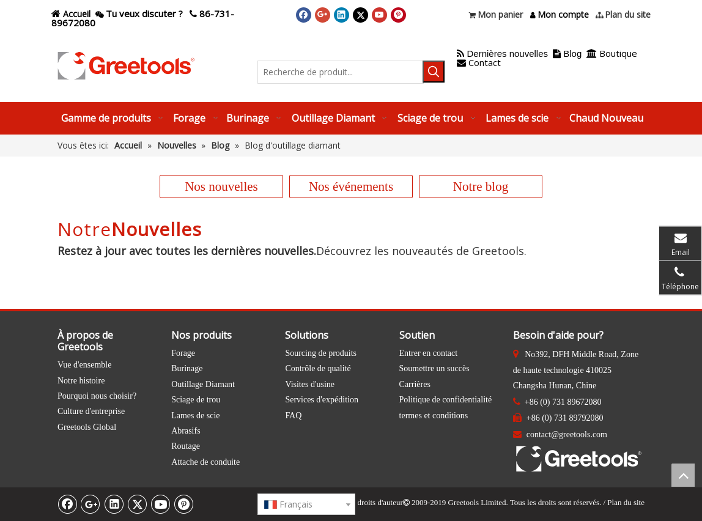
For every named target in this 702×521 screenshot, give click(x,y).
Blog (572, 53)
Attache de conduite (205, 462)
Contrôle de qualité (317, 368)
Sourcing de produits (321, 353)
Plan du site (626, 502)
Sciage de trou (195, 399)
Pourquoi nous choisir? (96, 396)
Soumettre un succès (434, 368)
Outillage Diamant (203, 384)
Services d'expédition (321, 399)
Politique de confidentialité (445, 399)
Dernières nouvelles (502, 53)
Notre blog (480, 186)
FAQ (293, 415)
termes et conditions (433, 415)
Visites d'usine (309, 384)
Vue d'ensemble (84, 364)
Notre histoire (81, 380)
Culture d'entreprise (91, 411)
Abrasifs (185, 430)
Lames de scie (195, 415)
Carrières (414, 384)
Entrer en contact (428, 353)
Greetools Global (86, 427)
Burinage (186, 368)
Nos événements (351, 186)
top (683, 475)
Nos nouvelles (221, 186)
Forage (183, 353)
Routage (185, 446)
